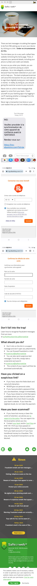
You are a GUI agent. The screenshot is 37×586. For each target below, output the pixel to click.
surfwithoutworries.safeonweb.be (15, 336)
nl (2, 2)
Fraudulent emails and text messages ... (18, 468)
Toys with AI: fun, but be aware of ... (18, 519)
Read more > (18, 533)
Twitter (10, 449)
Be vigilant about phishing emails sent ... (19, 493)
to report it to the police (17, 417)
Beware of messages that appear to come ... (18, 480)
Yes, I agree (14, 583)
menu (34, 7)
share (26, 7)
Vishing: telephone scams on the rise (18, 474)
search (30, 7)
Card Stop (29, 423)
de (7, 2)
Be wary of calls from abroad (18, 506)
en (10, 2)
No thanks (25, 583)
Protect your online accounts (18, 487)
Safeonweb (8, 7)
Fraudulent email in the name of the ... (18, 525)
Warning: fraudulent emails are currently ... (18, 512)
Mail (34, 449)
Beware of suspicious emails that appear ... (18, 499)
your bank (16, 423)
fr (5, 2)
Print (27, 449)
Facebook (3, 449)
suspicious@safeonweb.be (16, 353)
